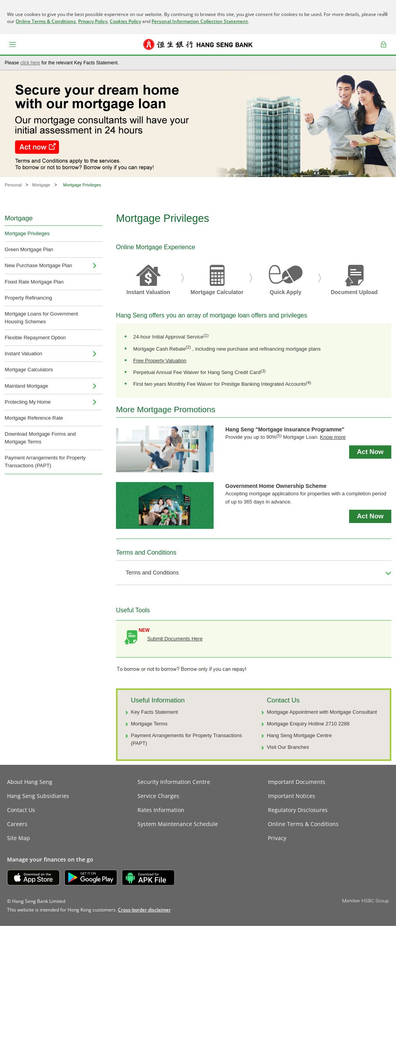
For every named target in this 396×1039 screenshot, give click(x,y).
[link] (144, 909)
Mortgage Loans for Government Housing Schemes (41, 317)
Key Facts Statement (154, 712)
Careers (17, 824)
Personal (13, 185)
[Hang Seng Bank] (198, 44)
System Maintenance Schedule (177, 824)
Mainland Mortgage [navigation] (26, 386)
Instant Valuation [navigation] (23, 353)
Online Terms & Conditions (46, 21)
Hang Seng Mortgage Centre (299, 735)
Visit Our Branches (288, 747)
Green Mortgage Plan (29, 249)
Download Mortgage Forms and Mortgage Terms (40, 438)
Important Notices (291, 796)
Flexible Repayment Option (35, 337)
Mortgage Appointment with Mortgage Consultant (322, 712)
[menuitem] (94, 265)
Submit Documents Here (175, 639)
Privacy (277, 838)
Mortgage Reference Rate (34, 418)
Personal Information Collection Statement (200, 21)
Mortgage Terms (149, 724)
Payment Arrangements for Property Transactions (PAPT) (45, 461)
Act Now (370, 452)
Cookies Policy (125, 21)
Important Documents (296, 781)
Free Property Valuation (159, 360)
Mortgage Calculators (29, 369)
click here (30, 63)
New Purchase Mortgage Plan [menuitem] (38, 265)
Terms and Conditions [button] (152, 572)
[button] (12, 44)
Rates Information (160, 810)
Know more (333, 437)
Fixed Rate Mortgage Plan (34, 282)
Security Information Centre (173, 781)
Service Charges (158, 796)
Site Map (18, 838)
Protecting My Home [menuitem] (28, 402)
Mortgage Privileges (27, 233)
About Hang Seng (29, 781)
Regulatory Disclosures (298, 810)
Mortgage (41, 185)
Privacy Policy (92, 21)
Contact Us (21, 810)
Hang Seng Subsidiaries (38, 796)
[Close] (385, 13)
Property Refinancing (28, 298)
